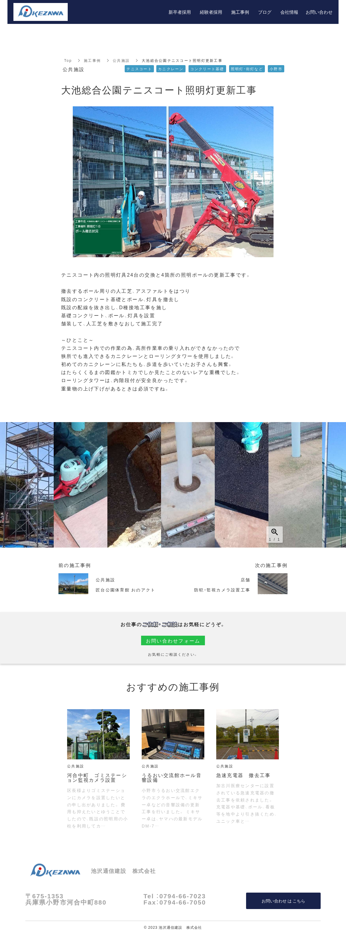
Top (68, 60)
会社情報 (289, 12)
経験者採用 (211, 12)
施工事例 (92, 60)
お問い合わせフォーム (173, 640)
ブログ (264, 12)
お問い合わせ (319, 12)
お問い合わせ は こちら (283, 901)
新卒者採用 (180, 12)
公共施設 (121, 60)
